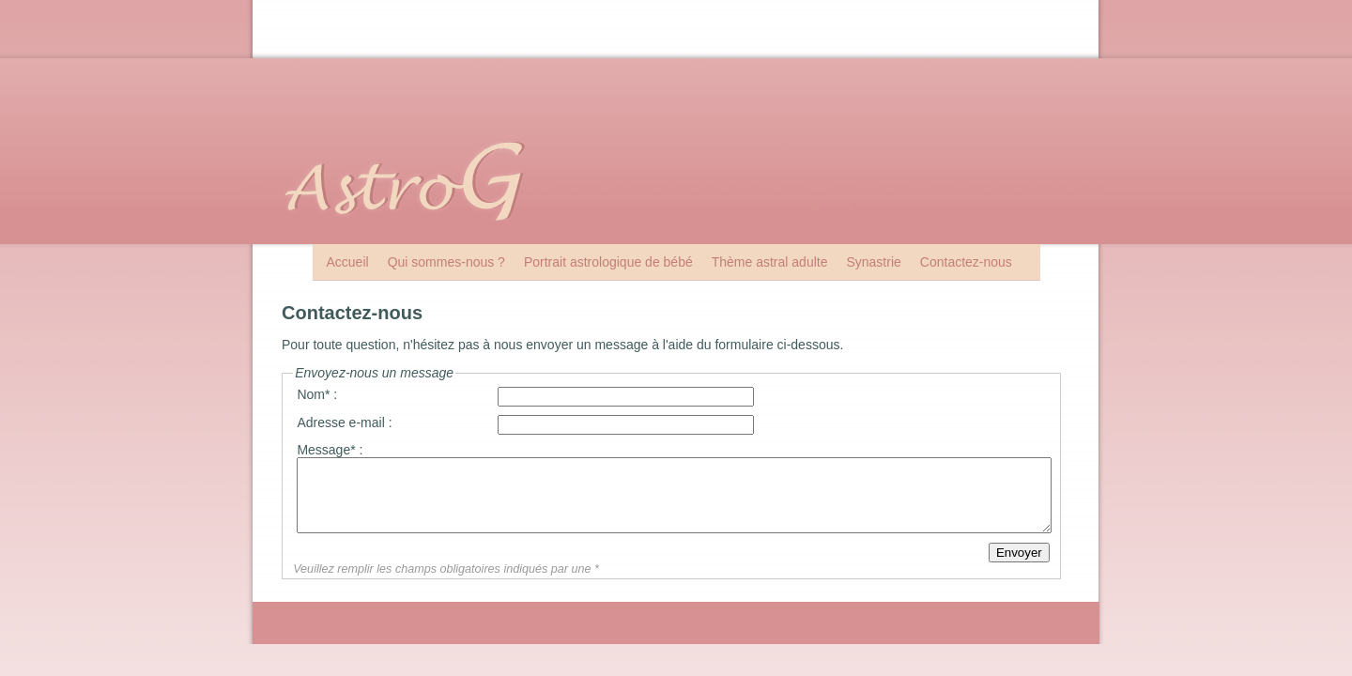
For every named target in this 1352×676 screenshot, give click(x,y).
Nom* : (317, 394)
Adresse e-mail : (344, 422)
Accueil (348, 261)
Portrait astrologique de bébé (608, 261)
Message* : (329, 449)
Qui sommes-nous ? (446, 261)
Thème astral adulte (770, 261)
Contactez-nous (966, 261)
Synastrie (873, 261)
